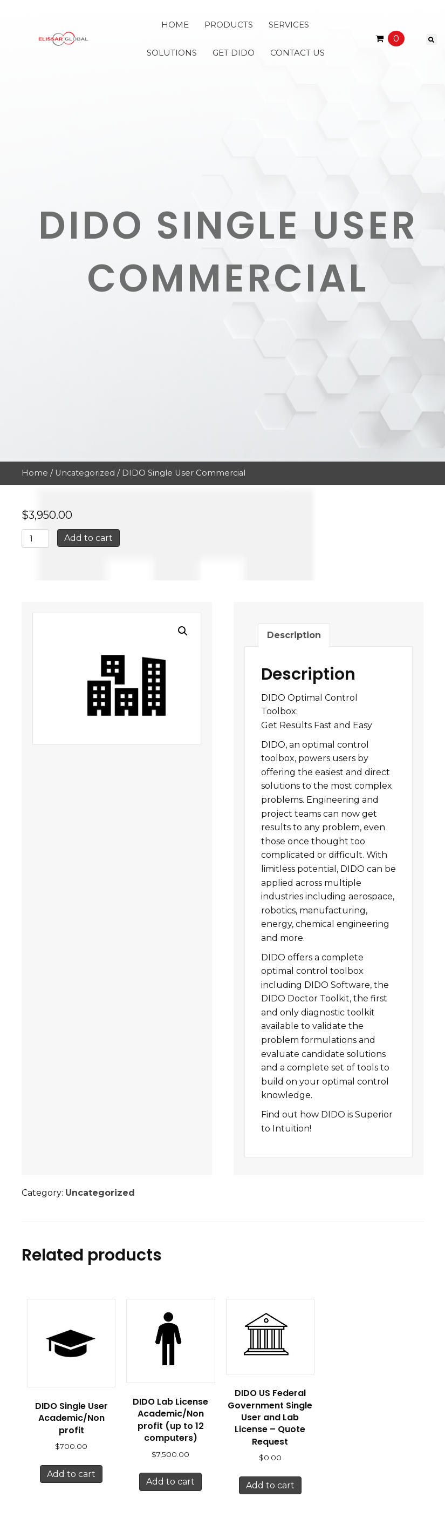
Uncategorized (85, 473)
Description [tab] (294, 635)
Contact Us (297, 53)
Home (175, 24)
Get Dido (234, 53)
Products (228, 24)
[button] (183, 631)
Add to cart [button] (71, 1474)
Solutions (172, 53)
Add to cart (88, 538)
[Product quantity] (35, 538)
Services (289, 24)
